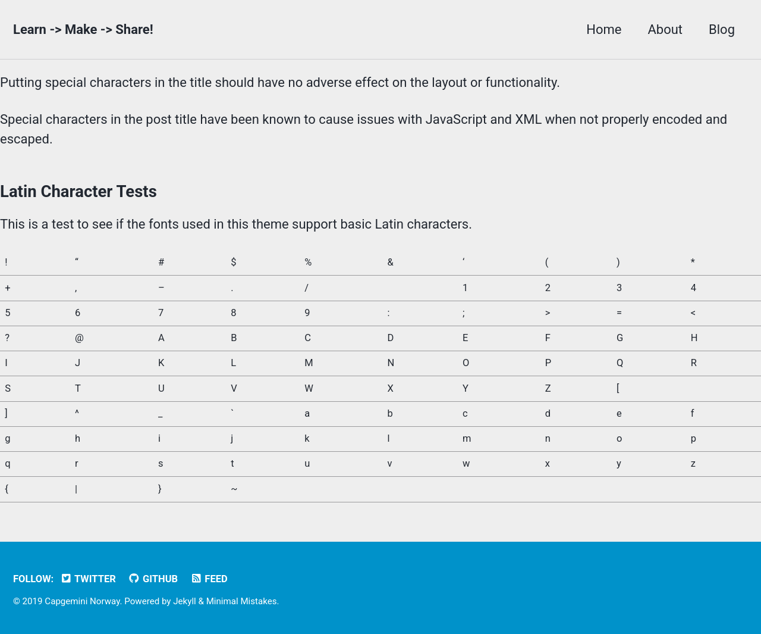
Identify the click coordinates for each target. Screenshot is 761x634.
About (665, 29)
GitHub (153, 579)
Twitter (88, 579)
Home (603, 29)
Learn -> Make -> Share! (83, 29)
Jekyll (184, 601)
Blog (722, 29)
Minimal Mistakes (241, 601)
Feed (209, 579)
